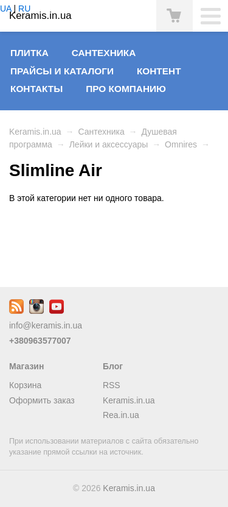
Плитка (29, 53)
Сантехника (104, 53)
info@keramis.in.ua (45, 325)
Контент (159, 71)
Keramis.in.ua (35, 131)
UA (6, 8)
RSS (111, 385)
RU (24, 8)
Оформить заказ (42, 400)
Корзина (25, 385)
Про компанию (126, 88)
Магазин (26, 366)
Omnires (181, 144)
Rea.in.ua (121, 415)
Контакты (36, 88)
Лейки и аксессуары (108, 144)
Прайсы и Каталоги (62, 71)
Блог (113, 366)
